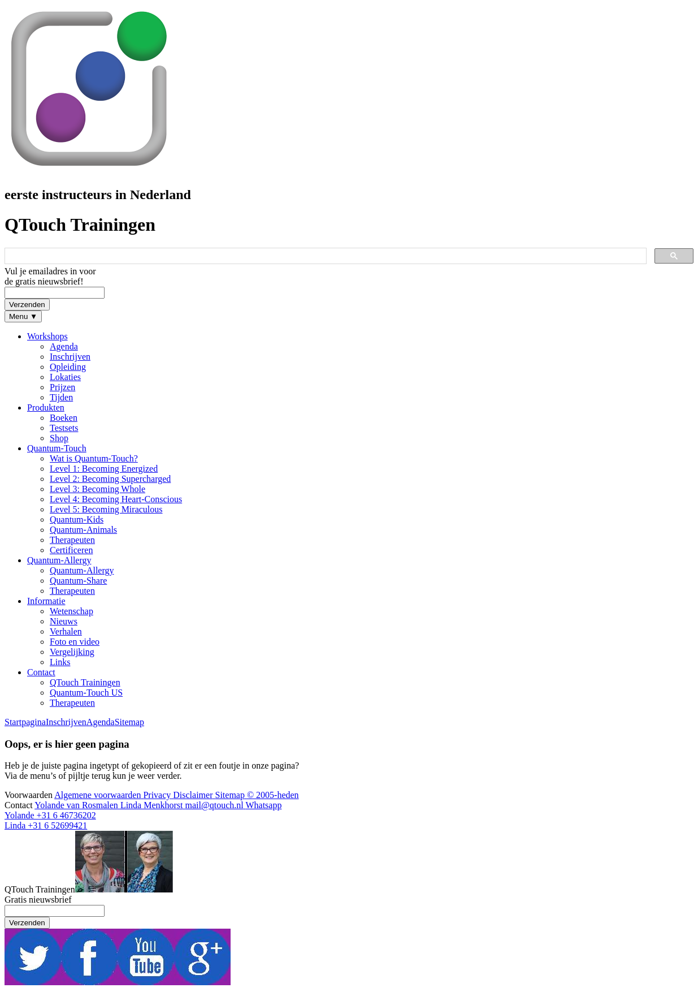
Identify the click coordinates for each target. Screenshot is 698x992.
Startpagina (25, 722)
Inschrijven (66, 722)
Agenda (100, 722)
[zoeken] (324, 256)
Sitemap (129, 722)
